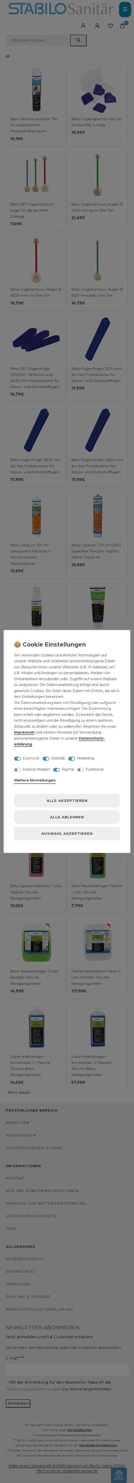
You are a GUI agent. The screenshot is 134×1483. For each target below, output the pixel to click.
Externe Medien (36, 769)
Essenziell (31, 758)
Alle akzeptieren (67, 800)
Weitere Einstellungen (35, 780)
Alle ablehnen (67, 817)
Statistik (58, 758)
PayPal (68, 769)
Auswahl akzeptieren (67, 833)
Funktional (95, 769)
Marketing (85, 758)
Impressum (24, 732)
